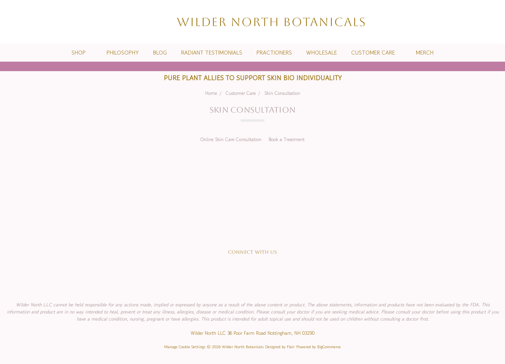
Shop (81, 53)
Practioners (274, 53)
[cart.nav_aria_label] (493, 21)
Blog (160, 53)
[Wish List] (465, 21)
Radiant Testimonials (211, 53)
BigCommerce (329, 347)
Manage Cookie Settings (184, 347)
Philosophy (123, 53)
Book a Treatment (287, 139)
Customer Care (376, 53)
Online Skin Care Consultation (231, 139)
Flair (291, 347)
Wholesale (321, 53)
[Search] (451, 21)
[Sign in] (479, 21)
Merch (425, 53)
